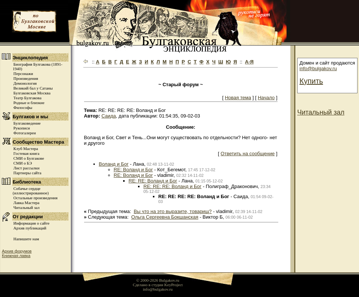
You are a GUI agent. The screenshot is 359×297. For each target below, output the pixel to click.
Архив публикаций (29, 228)
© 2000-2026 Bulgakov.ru (157, 280)
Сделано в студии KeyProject (158, 284)
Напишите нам (26, 239)
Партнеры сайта (27, 173)
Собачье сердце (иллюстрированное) (31, 190)
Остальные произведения (35, 198)
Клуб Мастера (25, 148)
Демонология (25, 83)
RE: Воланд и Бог (133, 169)
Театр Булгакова (27, 98)
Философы (22, 107)
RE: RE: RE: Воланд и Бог (173, 186)
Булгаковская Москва (32, 93)
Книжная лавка (16, 255)
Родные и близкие (28, 102)
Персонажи (23, 73)
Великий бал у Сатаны (33, 88)
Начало (266, 97)
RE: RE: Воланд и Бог (153, 181)
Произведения (25, 78)
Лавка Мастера (26, 202)
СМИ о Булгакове (28, 158)
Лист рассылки (26, 168)
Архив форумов (17, 251)
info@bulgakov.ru (318, 68)
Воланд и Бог (114, 164)
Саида (109, 116)
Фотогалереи (24, 133)
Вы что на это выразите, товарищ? (173, 211)
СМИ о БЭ (22, 163)
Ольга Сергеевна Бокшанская (164, 217)
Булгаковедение (27, 123)
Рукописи (21, 128)
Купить (311, 81)
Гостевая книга (26, 153)
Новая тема (238, 97)
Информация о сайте (31, 223)
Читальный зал (26, 207)
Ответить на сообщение (248, 153)
